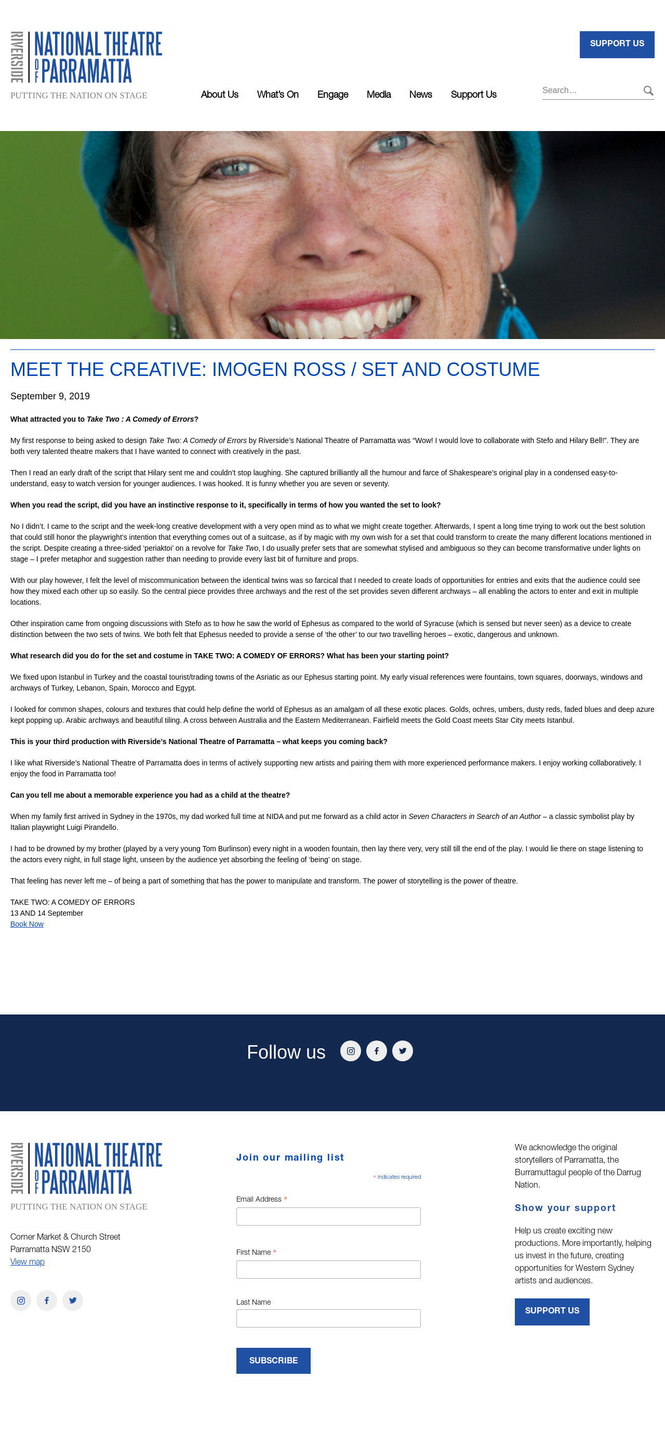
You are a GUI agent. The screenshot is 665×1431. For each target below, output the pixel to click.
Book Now (27, 924)
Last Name (253, 1303)
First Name (256, 1254)
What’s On (278, 95)
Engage (332, 95)
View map (27, 1263)
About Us (219, 95)
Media (379, 95)
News (420, 95)
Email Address (261, 1201)
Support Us (474, 95)
